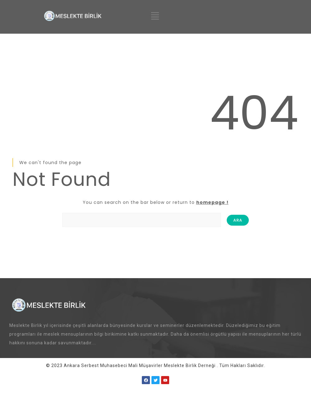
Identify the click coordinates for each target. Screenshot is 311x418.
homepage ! (212, 202)
